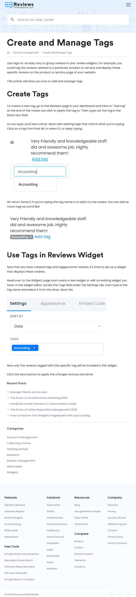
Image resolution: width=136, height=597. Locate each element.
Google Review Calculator (19, 579)
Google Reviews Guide (88, 511)
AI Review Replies (14, 511)
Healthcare (53, 530)
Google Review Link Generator (21, 554)
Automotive (53, 505)
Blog (77, 505)
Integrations (11, 536)
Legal (50, 549)
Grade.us (80, 566)
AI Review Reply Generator (19, 566)
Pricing (111, 511)
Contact (112, 530)
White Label (11, 530)
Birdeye (79, 541)
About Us (113, 505)
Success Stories (117, 517)
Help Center (81, 517)
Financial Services (57, 524)
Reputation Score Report (18, 560)
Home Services (55, 536)
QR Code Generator (15, 573)
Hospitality (53, 543)
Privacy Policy (115, 536)
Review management (25, 52)
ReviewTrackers (84, 554)
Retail (50, 562)
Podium (79, 547)
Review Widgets (13, 517)
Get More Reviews (14, 505)
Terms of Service (117, 543)
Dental (50, 511)
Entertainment (55, 517)
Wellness (52, 568)
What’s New (81, 524)
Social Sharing (12, 524)
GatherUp (80, 560)
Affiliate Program (117, 524)
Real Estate (53, 556)
